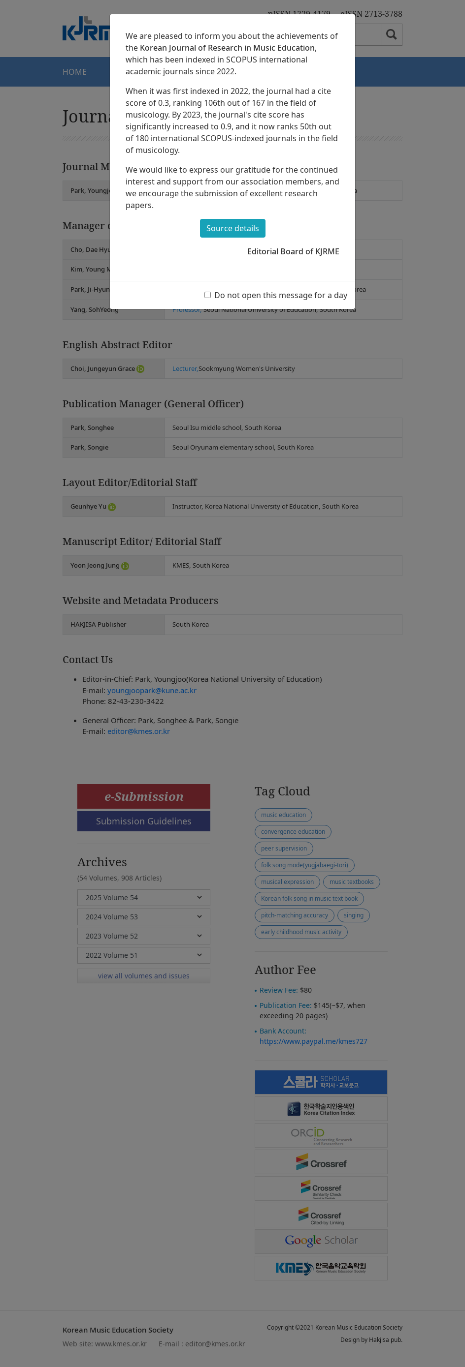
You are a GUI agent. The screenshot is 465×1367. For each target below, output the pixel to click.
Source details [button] (232, 228)
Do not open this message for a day (280, 295)
